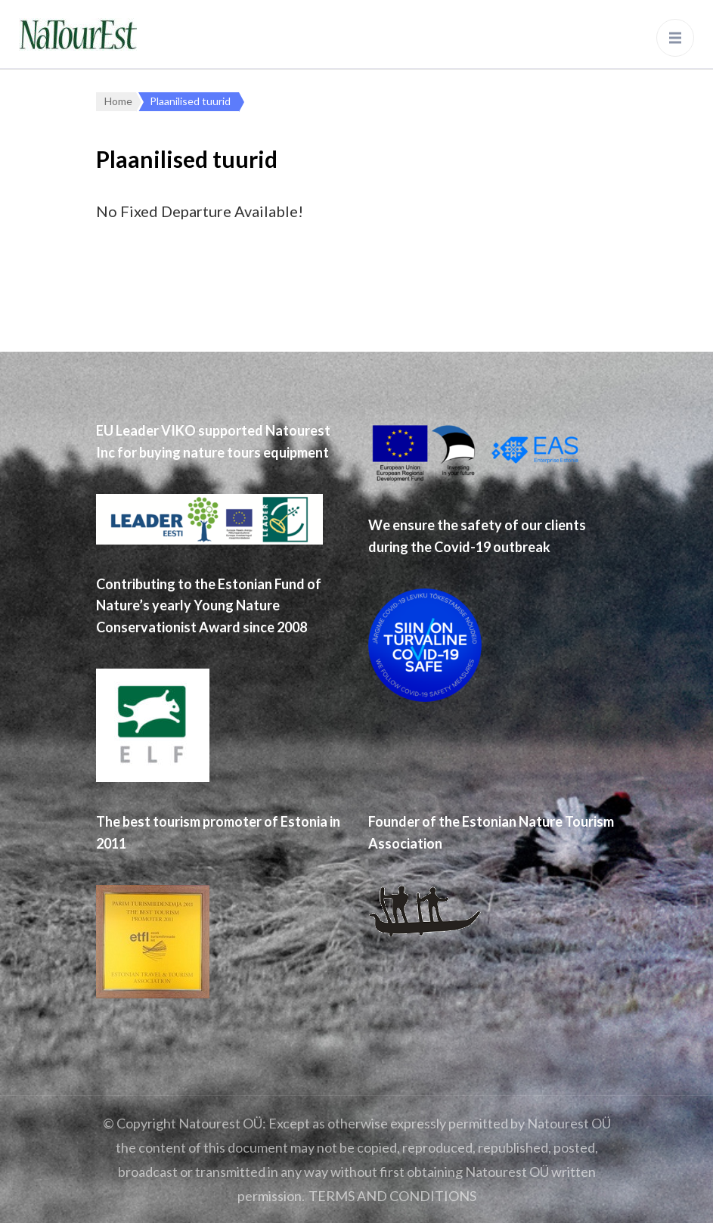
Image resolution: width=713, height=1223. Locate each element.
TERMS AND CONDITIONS (392, 1195)
